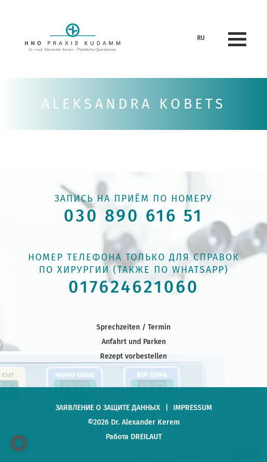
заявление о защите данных (107, 407)
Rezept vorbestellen (133, 356)
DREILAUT (146, 436)
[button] (18, 443)
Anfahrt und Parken (134, 341)
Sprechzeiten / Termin (133, 327)
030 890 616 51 (133, 216)
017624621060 (133, 287)
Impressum (192, 407)
